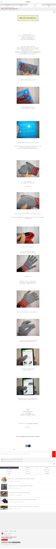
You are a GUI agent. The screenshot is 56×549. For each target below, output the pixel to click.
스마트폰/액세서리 (46, 469)
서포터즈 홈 (7, 4)
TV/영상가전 (46, 471)
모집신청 (21, 4)
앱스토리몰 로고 (2, 534)
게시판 (35, 4)
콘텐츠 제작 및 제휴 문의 (16, 542)
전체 (9, 467)
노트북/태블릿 (46, 473)
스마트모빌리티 (9, 471)
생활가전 (9, 473)
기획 (9, 475)
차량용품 (46, 467)
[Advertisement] (28, 521)
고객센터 (10, 531)
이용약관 (10, 542)
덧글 (14, 449)
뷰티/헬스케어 (28, 473)
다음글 (12, 459)
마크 (49, 4)
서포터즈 (28, 2)
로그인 (2, 531)
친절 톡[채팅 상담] (4, 539)
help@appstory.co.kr (7, 535)
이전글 (12, 461)
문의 (21, 6)
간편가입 (6, 531)
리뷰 (7, 6)
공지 (35, 6)
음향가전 (28, 467)
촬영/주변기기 (28, 469)
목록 (54, 12)
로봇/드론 (28, 471)
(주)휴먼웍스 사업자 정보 (8, 533)
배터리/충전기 (9, 469)
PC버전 (15, 531)
